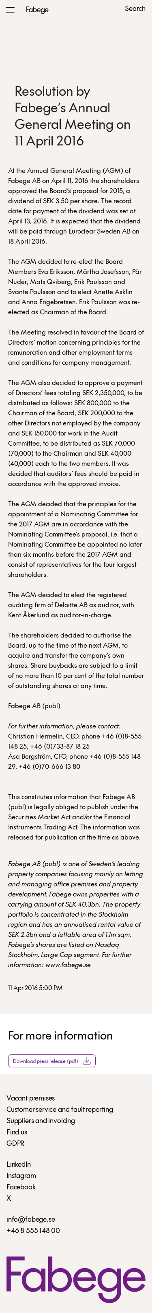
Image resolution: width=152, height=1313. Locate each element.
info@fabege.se (30, 1220)
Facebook (21, 1187)
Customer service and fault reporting (59, 1110)
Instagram (21, 1176)
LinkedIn (18, 1165)
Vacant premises (30, 1099)
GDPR (15, 1144)
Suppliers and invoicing (40, 1121)
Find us (16, 1132)
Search (135, 9)
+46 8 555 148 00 (33, 1231)
